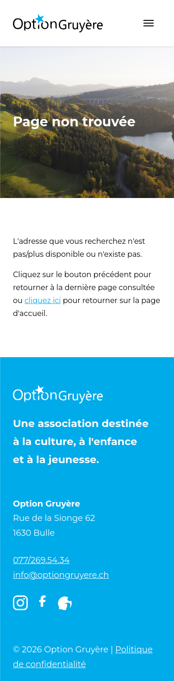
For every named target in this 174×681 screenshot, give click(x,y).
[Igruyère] (64, 603)
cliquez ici (43, 300)
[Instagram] (20, 603)
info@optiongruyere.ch (61, 575)
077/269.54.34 (41, 560)
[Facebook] (42, 605)
